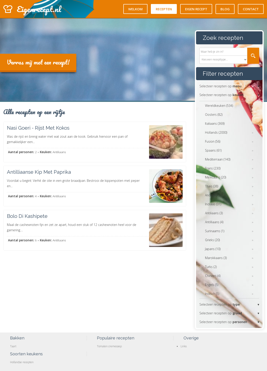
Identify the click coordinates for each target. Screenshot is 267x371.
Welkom (135, 9)
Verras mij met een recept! (38, 62)
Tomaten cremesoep (109, 346)
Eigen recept (196, 9)
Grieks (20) (212, 240)
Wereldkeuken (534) (219, 105)
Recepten (164, 9)
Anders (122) (214, 195)
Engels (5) (211, 285)
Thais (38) (211, 186)
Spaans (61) (213, 150)
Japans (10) (212, 249)
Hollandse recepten (22, 362)
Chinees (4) (212, 276)
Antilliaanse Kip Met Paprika (39, 172)
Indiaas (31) (213, 204)
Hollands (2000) (216, 132)
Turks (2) (211, 267)
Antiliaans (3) (214, 213)
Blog (225, 9)
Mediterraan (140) (217, 159)
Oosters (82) (213, 114)
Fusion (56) (212, 141)
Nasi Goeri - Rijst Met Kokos (38, 128)
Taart (13, 346)
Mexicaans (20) (215, 177)
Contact (251, 9)
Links (184, 346)
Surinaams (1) (214, 231)
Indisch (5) (212, 294)
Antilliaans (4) (214, 222)
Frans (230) (212, 168)
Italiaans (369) (214, 123)
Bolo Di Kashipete (27, 216)
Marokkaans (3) (216, 258)
